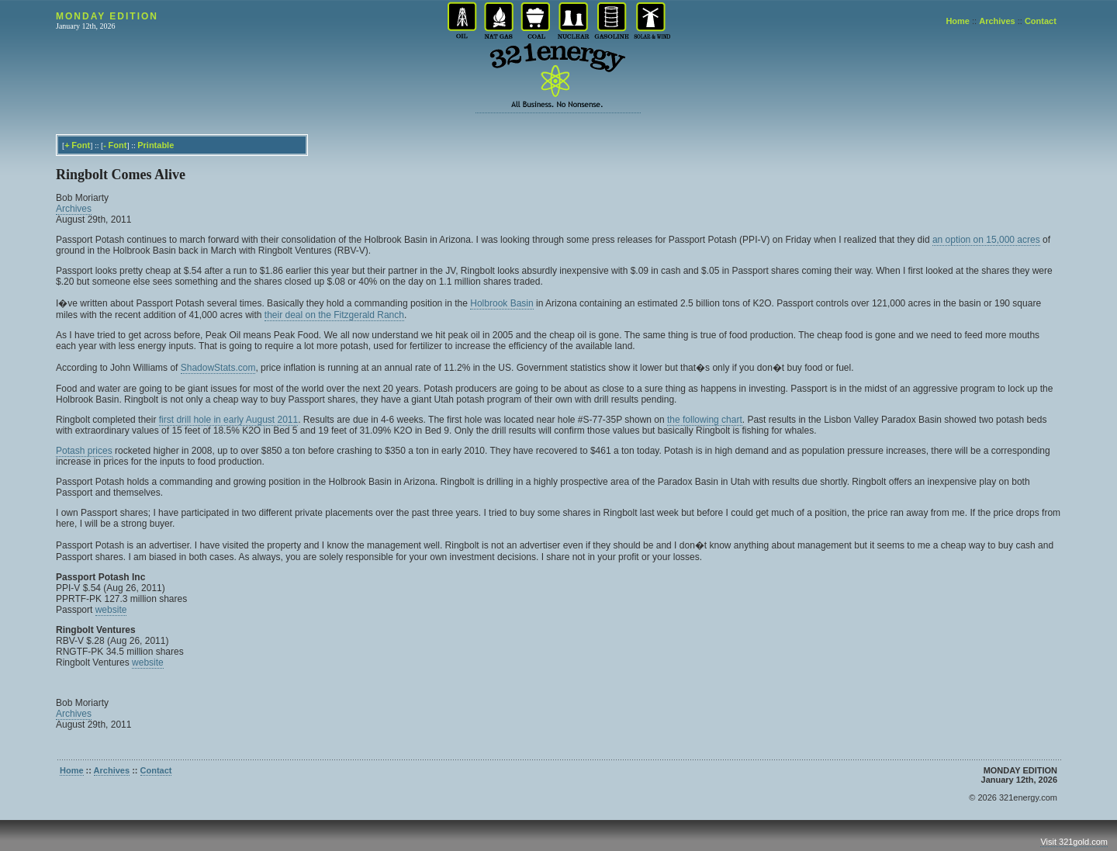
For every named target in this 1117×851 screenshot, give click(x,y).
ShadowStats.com (218, 367)
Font (80, 145)
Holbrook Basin (501, 303)
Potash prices (84, 450)
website (111, 609)
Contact (1040, 21)
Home (958, 21)
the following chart (704, 419)
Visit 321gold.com (1074, 841)
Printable (155, 145)
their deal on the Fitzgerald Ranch (334, 315)
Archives (997, 21)
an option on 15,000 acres (986, 239)
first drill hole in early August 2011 (228, 419)
